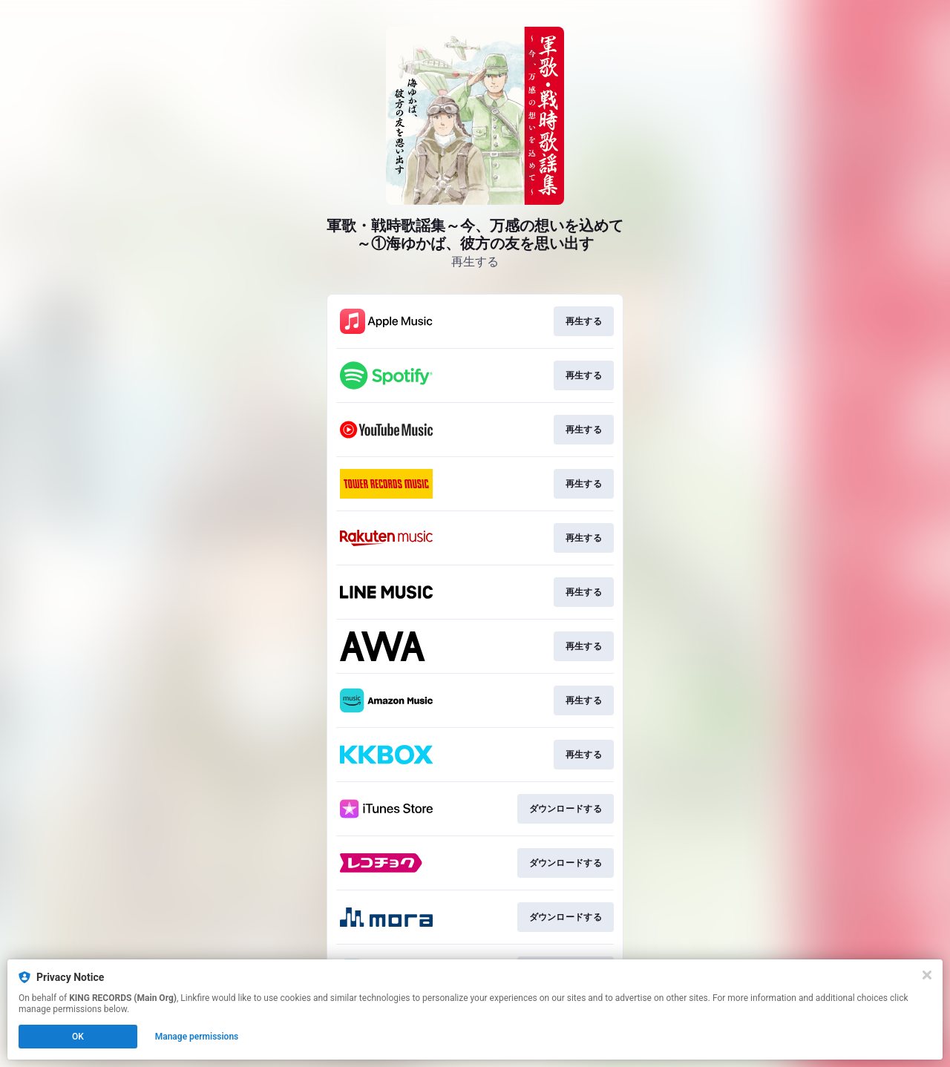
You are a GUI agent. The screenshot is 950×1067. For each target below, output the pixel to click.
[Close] (927, 975)
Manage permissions (197, 1036)
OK (78, 1036)
